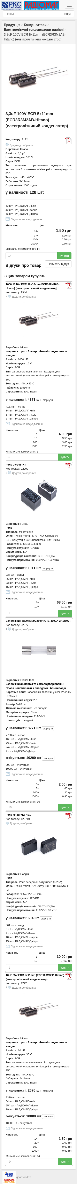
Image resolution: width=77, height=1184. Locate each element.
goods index (23, 1177)
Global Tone (27, 680)
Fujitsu (24, 523)
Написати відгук (58, 264)
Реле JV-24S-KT (16, 464)
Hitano (24, 149)
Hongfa (24, 874)
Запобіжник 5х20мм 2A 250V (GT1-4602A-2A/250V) (38, 620)
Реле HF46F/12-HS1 (18, 814)
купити (64, 255)
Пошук (67, 13)
